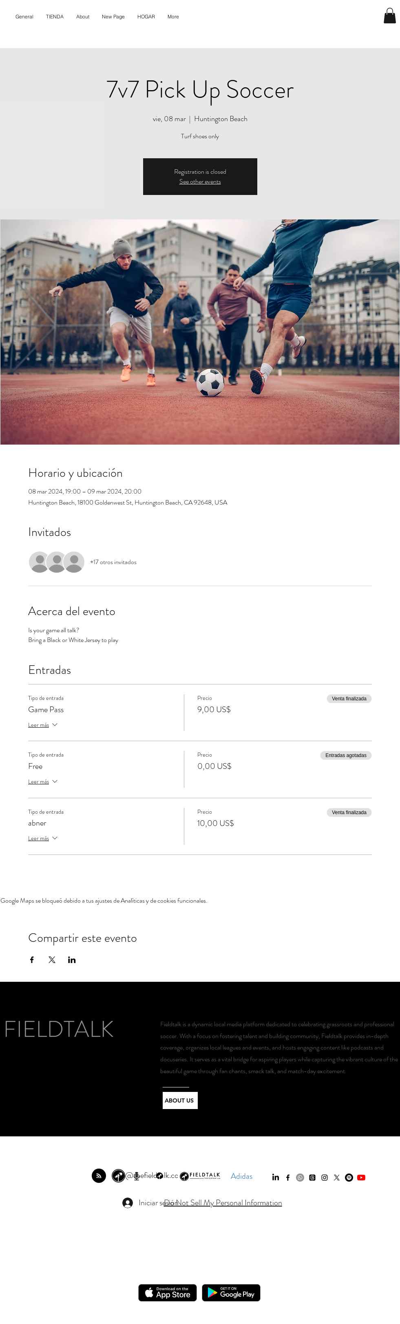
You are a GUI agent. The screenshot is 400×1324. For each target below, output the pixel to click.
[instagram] (324, 1177)
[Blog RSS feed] (99, 1176)
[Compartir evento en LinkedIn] (72, 959)
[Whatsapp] (300, 1177)
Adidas (241, 1176)
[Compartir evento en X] (52, 959)
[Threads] (312, 1177)
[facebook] (288, 1177)
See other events (200, 181)
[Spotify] (349, 1177)
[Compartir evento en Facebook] (32, 959)
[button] (389, 15)
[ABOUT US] (180, 1100)
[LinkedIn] (276, 1177)
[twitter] (337, 1177)
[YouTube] (361, 1177)
